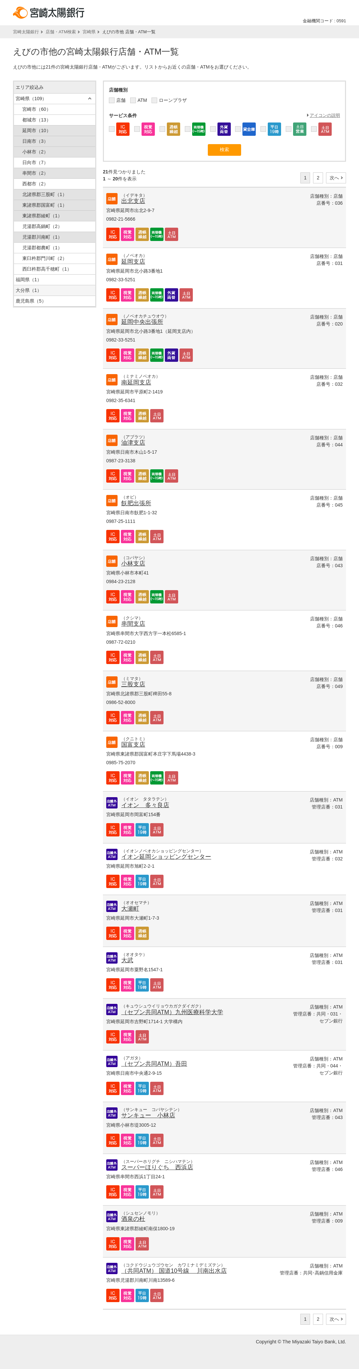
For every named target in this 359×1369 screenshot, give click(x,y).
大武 (127, 960)
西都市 (35, 183)
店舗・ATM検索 (61, 31)
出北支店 (133, 201)
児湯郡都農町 (42, 247)
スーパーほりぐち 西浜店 (157, 1167)
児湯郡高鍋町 (42, 226)
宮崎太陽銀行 (26, 31)
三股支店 (133, 684)
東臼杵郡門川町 (44, 258)
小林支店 (133, 563)
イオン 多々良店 (145, 805)
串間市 (35, 173)
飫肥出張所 (136, 503)
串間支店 (133, 623)
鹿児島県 (31, 301)
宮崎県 (89, 31)
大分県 (29, 290)
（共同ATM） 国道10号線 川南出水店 (174, 1270)
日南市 (35, 141)
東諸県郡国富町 (44, 205)
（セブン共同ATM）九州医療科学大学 (172, 1012)
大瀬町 (130, 908)
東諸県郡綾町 (42, 215)
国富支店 (133, 744)
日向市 (35, 162)
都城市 (36, 119)
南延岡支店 (136, 382)
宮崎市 (36, 109)
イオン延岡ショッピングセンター (166, 856)
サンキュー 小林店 (148, 1115)
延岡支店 (133, 261)
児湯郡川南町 (42, 237)
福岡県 (29, 279)
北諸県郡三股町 (44, 194)
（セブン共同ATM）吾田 (154, 1063)
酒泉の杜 (133, 1219)
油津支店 (133, 442)
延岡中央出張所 (142, 322)
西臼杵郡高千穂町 (47, 269)
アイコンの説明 (325, 115)
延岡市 (36, 130)
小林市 (35, 151)
